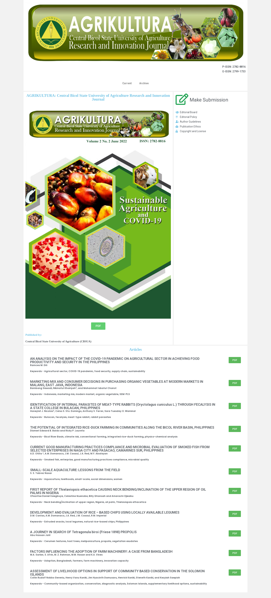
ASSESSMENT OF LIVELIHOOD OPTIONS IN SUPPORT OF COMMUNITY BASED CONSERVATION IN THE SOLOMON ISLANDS (117, 572)
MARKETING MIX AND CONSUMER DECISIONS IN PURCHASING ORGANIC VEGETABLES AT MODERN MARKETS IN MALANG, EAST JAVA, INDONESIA (116, 383)
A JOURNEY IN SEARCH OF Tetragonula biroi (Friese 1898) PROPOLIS (83, 532)
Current (127, 83)
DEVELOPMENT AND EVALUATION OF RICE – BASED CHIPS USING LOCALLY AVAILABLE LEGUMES (104, 512)
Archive (144, 83)
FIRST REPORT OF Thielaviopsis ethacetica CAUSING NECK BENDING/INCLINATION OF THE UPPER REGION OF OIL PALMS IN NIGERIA (118, 491)
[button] (98, 326)
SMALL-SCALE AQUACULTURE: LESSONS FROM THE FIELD (75, 470)
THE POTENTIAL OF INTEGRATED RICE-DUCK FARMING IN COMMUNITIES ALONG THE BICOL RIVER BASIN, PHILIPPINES (122, 427)
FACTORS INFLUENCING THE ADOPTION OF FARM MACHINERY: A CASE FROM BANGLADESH (101, 551)
